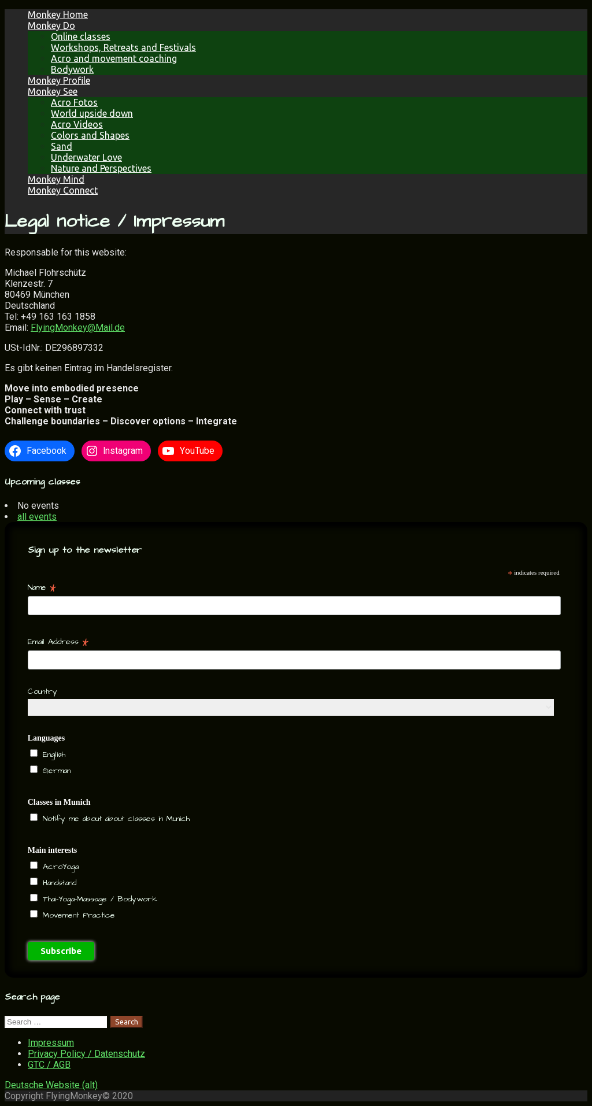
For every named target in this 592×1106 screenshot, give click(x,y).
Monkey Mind (56, 179)
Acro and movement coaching (114, 58)
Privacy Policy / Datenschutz (86, 1053)
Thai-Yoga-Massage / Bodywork (98, 899)
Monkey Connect (63, 190)
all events (37, 516)
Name (42, 587)
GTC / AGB (49, 1064)
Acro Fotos (74, 102)
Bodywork (72, 69)
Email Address (58, 642)
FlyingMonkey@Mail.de (78, 327)
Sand (61, 146)
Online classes (80, 36)
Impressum (51, 1042)
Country (42, 691)
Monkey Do (51, 25)
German (55, 770)
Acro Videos (77, 124)
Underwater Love (86, 157)
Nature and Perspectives (101, 168)
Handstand (57, 883)
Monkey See (52, 91)
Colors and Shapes (90, 135)
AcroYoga (59, 866)
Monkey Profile (59, 80)
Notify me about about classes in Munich (114, 818)
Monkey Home (58, 14)
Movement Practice (77, 915)
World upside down (92, 113)
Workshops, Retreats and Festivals (123, 47)
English (52, 754)
